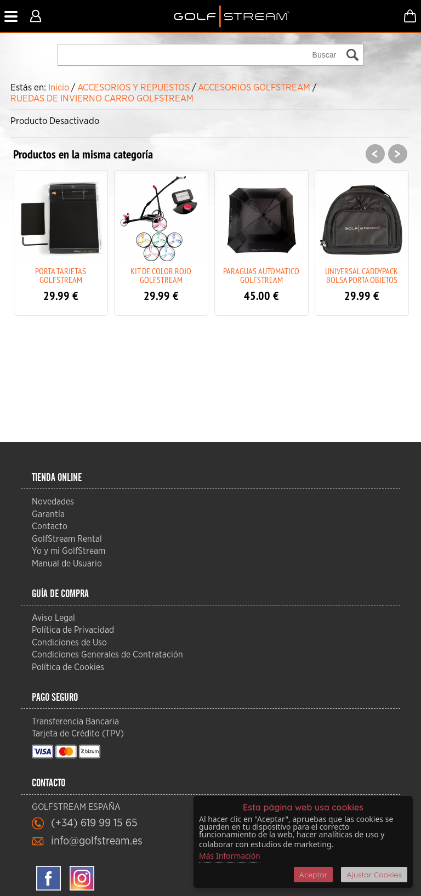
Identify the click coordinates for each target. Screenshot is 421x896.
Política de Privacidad (73, 630)
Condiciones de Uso (69, 642)
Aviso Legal (53, 618)
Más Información (229, 855)
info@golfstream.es (97, 841)
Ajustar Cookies (374, 875)
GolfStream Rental (67, 539)
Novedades (53, 501)
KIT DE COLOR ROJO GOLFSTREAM (160, 275)
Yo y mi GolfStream (68, 551)
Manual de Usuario (67, 563)
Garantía (48, 514)
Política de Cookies (68, 667)
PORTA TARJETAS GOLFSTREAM (60, 275)
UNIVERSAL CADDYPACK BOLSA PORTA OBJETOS (361, 275)
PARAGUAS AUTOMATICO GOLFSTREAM (261, 275)
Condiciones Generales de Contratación (107, 654)
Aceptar (313, 875)
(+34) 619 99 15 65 (94, 823)
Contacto (49, 526)
